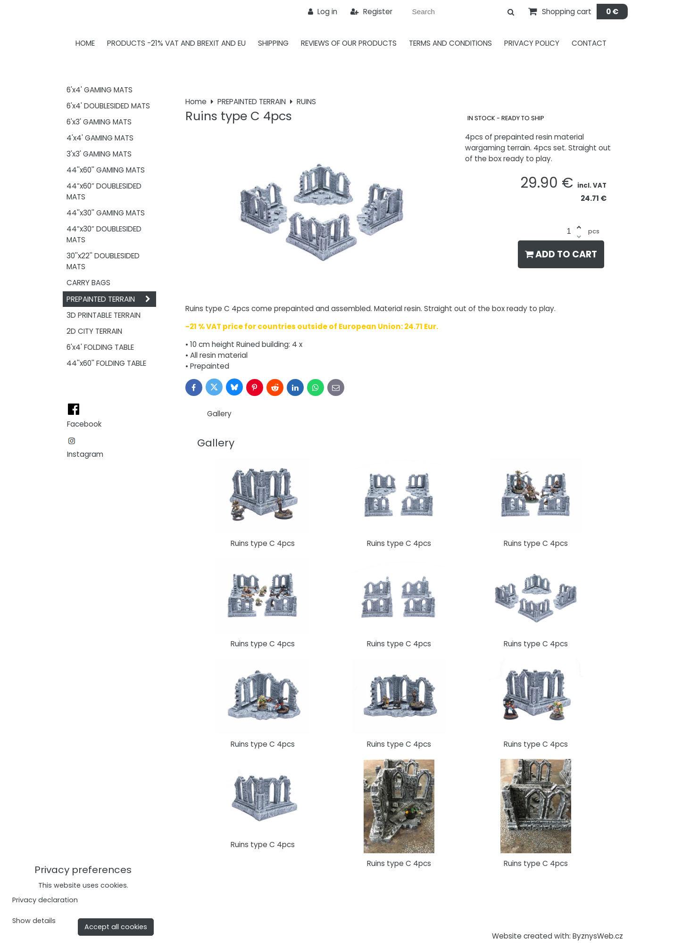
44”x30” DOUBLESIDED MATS (104, 234)
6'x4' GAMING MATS (100, 90)
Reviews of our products (349, 43)
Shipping (273, 43)
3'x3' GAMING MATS (99, 154)
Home (85, 43)
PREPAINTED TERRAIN (111, 299)
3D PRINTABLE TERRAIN (104, 315)
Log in (322, 11)
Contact (589, 43)
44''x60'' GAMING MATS (106, 170)
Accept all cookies (115, 927)
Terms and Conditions (450, 43)
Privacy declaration (45, 900)
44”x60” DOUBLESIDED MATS (104, 191)
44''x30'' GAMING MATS (106, 213)
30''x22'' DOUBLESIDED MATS (103, 261)
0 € (612, 11)
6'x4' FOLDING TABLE (100, 347)
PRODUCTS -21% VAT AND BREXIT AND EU (176, 43)
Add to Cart (561, 254)
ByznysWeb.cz (598, 936)
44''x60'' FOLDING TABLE (106, 363)
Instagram (85, 454)
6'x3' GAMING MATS (99, 122)
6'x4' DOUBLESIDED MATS (108, 106)
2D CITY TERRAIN (94, 331)
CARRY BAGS (88, 283)
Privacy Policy (531, 43)
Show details (34, 921)
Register (371, 11)
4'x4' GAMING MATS (100, 138)
